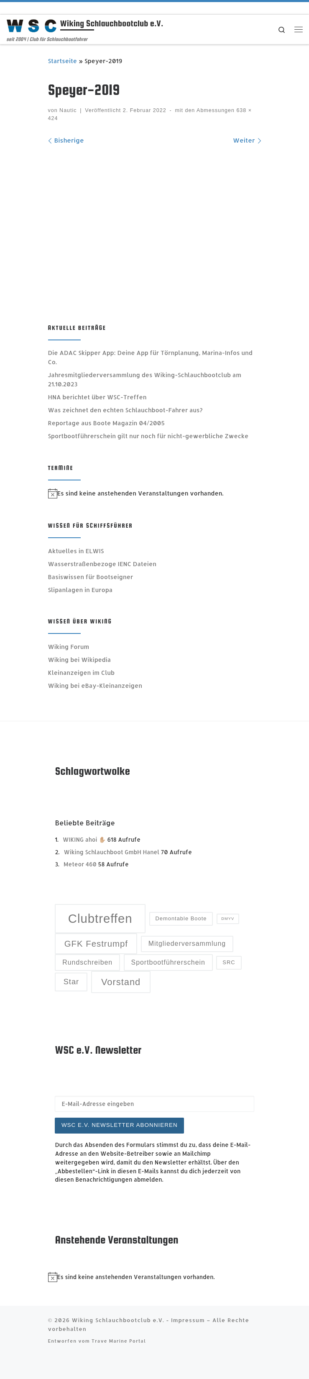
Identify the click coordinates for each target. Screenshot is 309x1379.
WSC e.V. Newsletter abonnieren (119, 1125)
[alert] (154, 493)
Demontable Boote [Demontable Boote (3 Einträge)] (181, 918)
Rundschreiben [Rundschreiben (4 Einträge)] (87, 962)
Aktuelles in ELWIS (76, 551)
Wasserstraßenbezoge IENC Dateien (102, 564)
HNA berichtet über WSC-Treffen (97, 397)
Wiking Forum (68, 647)
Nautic (68, 110)
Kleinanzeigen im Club (81, 673)
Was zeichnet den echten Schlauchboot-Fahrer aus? (125, 410)
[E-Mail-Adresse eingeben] (154, 1104)
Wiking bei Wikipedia (79, 660)
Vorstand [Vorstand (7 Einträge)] (120, 982)
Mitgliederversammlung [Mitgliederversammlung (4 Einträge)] (187, 943)
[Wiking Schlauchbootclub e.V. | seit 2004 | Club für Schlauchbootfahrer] (31, 25)
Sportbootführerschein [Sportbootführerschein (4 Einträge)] (168, 962)
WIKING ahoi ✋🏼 (84, 839)
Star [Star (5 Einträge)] (71, 981)
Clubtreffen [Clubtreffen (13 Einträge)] (100, 918)
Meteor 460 (80, 864)
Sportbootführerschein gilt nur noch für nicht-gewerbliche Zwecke (148, 436)
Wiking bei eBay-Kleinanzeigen (95, 686)
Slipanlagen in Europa (80, 590)
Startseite (62, 61)
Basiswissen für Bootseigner (90, 577)
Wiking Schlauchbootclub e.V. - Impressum (138, 1319)
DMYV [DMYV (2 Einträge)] (227, 919)
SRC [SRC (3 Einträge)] (228, 962)
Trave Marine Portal (119, 1341)
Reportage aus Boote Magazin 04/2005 (106, 423)
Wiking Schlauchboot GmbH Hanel (112, 851)
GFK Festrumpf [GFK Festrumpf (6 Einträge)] (96, 943)
